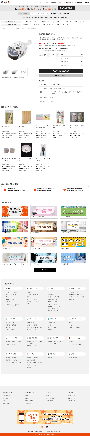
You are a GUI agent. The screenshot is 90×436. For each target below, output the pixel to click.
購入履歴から (77, 14)
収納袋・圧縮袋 (10, 299)
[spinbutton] (53, 55)
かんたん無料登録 (66, 8)
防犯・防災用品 (31, 360)
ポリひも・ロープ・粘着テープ (13, 363)
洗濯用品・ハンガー (32, 346)
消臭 (36, 21)
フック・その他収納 (11, 294)
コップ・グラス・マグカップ (34, 327)
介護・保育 (36, 24)
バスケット (59, 21)
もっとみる (45, 269)
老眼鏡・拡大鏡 (73, 357)
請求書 (26, 398)
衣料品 (49, 325)
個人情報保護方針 (40, 431)
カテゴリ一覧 (71, 395)
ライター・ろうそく (32, 365)
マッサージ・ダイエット (54, 346)
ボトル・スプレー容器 (74, 327)
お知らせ (56, 18)
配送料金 (5, 398)
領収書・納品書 (29, 400)
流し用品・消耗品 (10, 322)
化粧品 (70, 322)
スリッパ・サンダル (53, 322)
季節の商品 (51, 357)
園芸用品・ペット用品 (11, 360)
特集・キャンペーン (73, 398)
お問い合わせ (69, 2)
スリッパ (68, 21)
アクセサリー (72, 325)
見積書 (26, 395)
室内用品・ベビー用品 (32, 357)
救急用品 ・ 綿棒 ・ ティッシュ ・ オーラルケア (55, 342)
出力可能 (50, 10)
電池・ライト (72, 299)
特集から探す (48, 18)
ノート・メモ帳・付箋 (53, 297)
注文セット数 (49, 55)
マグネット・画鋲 (52, 301)
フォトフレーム (31, 292)
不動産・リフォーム (62, 24)
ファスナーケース (46, 21)
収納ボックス (9, 297)
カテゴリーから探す (37, 18)
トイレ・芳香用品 (10, 344)
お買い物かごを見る (82, 2)
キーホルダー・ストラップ (76, 294)
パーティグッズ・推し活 (75, 344)
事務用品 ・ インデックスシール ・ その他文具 (55, 307)
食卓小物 (8, 327)
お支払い (5, 400)
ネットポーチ (27, 21)
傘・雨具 (29, 367)
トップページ (26, 18)
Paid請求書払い (29, 403)
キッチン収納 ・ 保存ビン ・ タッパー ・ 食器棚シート (13, 305)
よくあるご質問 (50, 398)
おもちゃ (71, 341)
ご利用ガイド (61, 2)
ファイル (50, 292)
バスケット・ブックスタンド (13, 292)
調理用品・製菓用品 (21, 28)
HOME (4, 28)
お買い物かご (71, 400)
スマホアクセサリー (74, 292)
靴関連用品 (51, 330)
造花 (28, 297)
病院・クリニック (48, 24)
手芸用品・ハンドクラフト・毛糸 (34, 302)
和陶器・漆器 (30, 322)
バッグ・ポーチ (52, 327)
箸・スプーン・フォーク (33, 330)
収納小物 (8, 301)
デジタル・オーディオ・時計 (76, 297)
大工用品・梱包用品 (11, 357)
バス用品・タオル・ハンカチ (13, 341)
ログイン (45, 2)
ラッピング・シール (32, 299)
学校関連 (26, 24)
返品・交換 (6, 403)
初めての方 (64, 18)
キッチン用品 (11, 28)
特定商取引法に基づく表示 (54, 431)
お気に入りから (66, 14)
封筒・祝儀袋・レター (53, 310)
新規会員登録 (53, 2)
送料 (20, 10)
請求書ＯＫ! (34, 10)
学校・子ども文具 (52, 304)
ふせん (77, 21)
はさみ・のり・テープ (53, 299)
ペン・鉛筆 (51, 294)
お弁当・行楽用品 (10, 330)
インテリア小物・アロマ (33, 294)
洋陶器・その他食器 (32, 325)
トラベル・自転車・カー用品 (34, 362)
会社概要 (30, 431)
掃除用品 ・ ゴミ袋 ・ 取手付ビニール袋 (34, 342)
